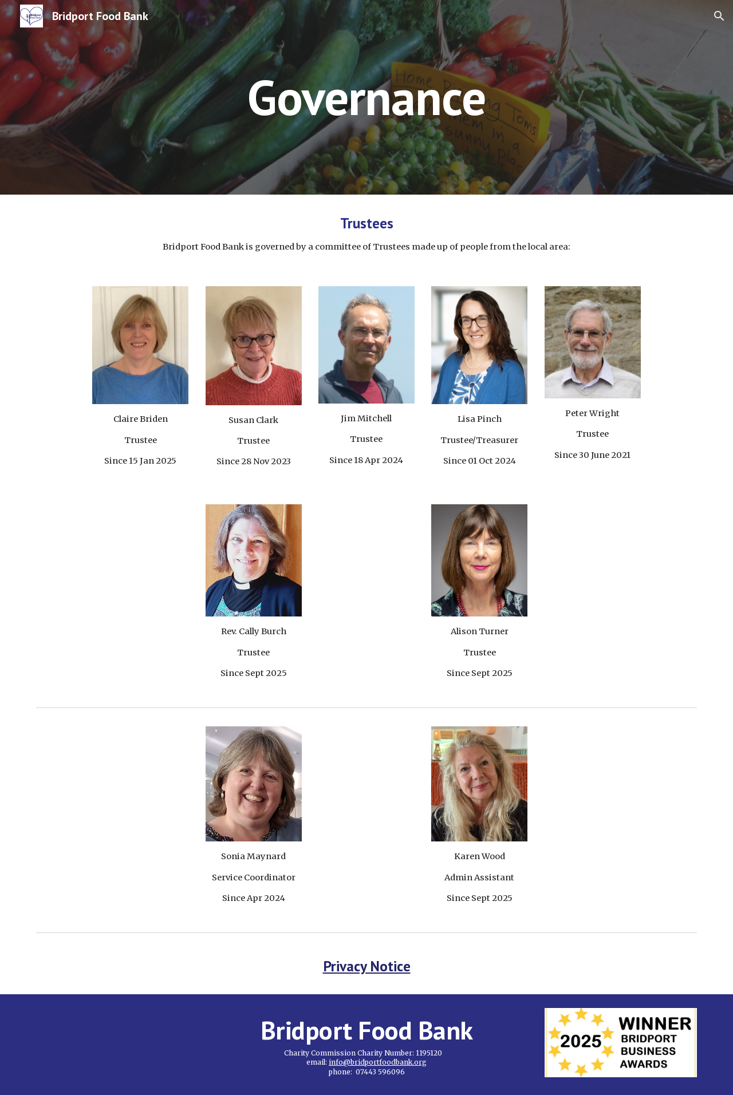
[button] (719, 16)
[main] (366, 97)
